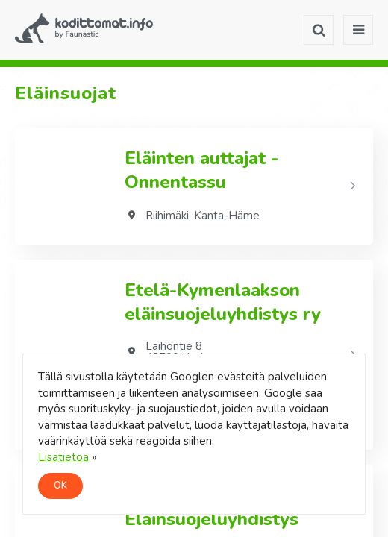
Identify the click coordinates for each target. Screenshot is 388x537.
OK (60, 485)
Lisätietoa (63, 457)
